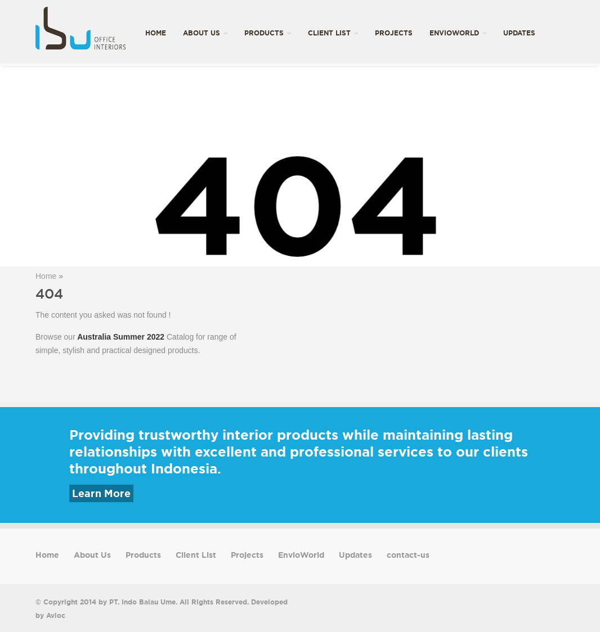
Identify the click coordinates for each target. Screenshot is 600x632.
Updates (519, 33)
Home (155, 33)
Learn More (101, 493)
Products (267, 33)
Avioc (55, 615)
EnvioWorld (457, 33)
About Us (205, 33)
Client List (333, 33)
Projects (394, 33)
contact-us (168, 99)
